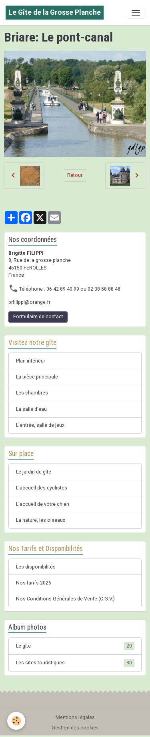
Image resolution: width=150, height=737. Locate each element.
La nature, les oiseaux (40, 520)
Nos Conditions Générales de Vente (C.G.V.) (65, 599)
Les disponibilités (36, 567)
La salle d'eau (31, 409)
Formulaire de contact (38, 316)
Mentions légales (75, 717)
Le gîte (75, 646)
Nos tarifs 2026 (33, 583)
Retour (74, 175)
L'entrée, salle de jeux (40, 425)
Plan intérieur (30, 361)
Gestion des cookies (75, 728)
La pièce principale (37, 377)
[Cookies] (16, 721)
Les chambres (32, 393)
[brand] (55, 13)
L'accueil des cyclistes (41, 488)
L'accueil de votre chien (42, 504)
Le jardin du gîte (33, 472)
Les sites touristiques (75, 663)
